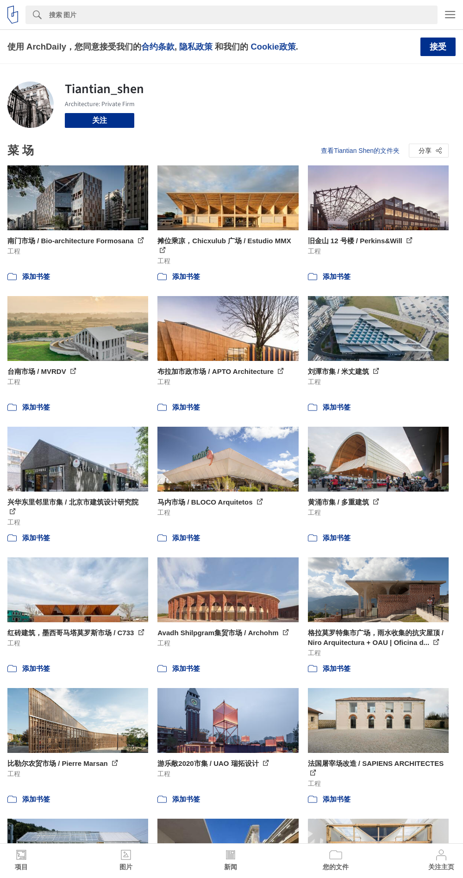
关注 (99, 120)
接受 (438, 46)
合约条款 (158, 46)
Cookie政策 (272, 46)
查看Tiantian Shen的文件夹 (360, 150)
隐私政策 (196, 46)
